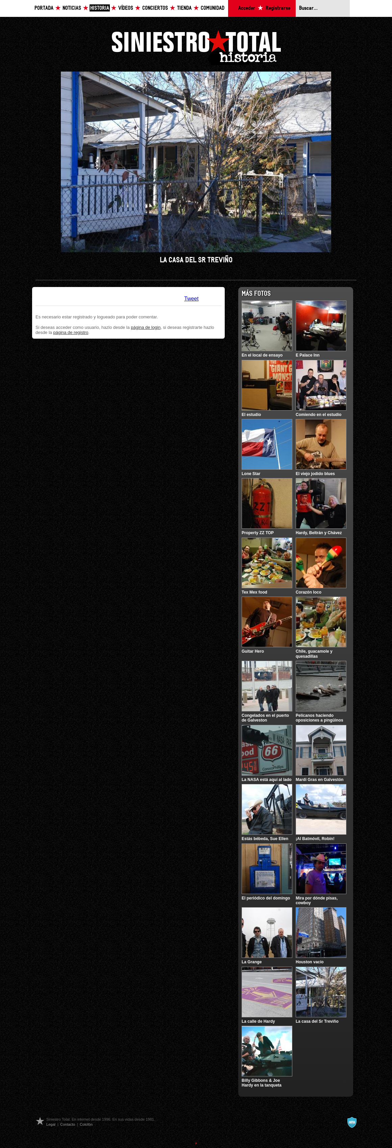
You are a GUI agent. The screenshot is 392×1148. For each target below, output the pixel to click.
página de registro (71, 332)
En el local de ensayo (262, 355)
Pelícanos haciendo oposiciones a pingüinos (319, 718)
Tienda (184, 8)
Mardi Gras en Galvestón (319, 779)
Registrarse (278, 8)
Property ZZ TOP (258, 532)
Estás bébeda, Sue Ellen (265, 838)
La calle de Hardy (258, 1021)
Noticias (72, 8)
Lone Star (251, 473)
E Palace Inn (308, 355)
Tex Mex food (254, 592)
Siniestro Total (196, 47)
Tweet (191, 299)
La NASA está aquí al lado (267, 779)
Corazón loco (308, 592)
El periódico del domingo (266, 898)
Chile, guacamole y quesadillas (314, 653)
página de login (146, 327)
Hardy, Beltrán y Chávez (319, 532)
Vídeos (125, 8)
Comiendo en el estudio (318, 414)
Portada (43, 8)
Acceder (246, 8)
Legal (50, 1124)
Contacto (67, 1124)
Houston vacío (310, 962)
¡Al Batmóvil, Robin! (315, 838)
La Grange (252, 962)
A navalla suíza (352, 1122)
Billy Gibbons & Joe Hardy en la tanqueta (261, 1083)
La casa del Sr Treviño (317, 1021)
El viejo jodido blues (315, 473)
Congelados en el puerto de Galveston (265, 718)
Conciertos (155, 8)
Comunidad (212, 8)
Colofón (86, 1124)
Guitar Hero (253, 651)
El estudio (251, 414)
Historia (99, 8)
